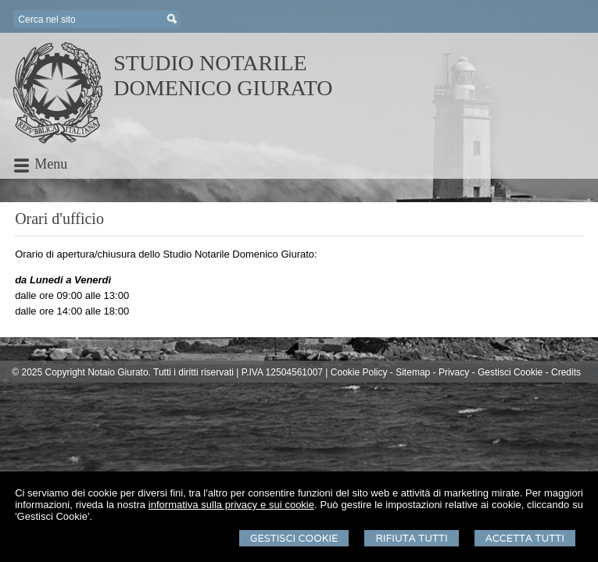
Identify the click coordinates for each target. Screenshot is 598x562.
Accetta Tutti (524, 538)
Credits (566, 372)
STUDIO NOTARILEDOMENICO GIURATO (222, 75)
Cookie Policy (359, 372)
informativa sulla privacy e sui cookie (231, 504)
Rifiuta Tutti (411, 538)
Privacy (454, 372)
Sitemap (413, 372)
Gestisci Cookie (294, 538)
